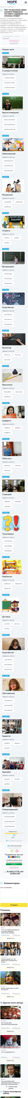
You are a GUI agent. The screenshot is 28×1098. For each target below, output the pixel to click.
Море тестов (3, 6)
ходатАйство (8, 314)
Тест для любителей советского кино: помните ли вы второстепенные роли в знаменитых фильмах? (10, 1083)
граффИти (18, 427)
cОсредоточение (9, 82)
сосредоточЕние (9, 77)
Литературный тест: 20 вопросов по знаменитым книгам (9, 960)
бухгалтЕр (7, 359)
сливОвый (7, 506)
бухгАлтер (18, 355)
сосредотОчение (9, 87)
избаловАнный (8, 170)
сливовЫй (18, 501)
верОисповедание (9, 129)
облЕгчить (7, 465)
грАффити (7, 427)
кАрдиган (17, 743)
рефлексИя (18, 583)
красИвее (7, 784)
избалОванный (8, 165)
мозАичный (19, 202)
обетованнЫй (8, 705)
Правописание (10, 6)
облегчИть (18, 465)
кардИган (7, 743)
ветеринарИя (8, 273)
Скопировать (14, 864)
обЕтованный (8, 700)
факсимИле (7, 392)
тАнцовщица (8, 550)
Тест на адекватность (8, 1052)
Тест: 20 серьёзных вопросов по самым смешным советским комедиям (10, 931)
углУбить (16, 238)
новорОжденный (9, 826)
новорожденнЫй (9, 816)
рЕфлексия (7, 588)
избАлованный (8, 161)
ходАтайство (8, 319)
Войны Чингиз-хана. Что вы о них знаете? (10, 988)
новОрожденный (9, 821)
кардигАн (7, 748)
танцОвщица (8, 541)
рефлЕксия (7, 583)
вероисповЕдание (9, 124)
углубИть (7, 242)
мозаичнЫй (7, 202)
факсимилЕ (19, 392)
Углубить (6, 238)
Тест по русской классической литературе (9, 1023)
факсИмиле (7, 396)
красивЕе (17, 779)
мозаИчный (7, 206)
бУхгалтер (7, 355)
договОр (7, 624)
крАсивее (7, 779)
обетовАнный (8, 710)
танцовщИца (8, 546)
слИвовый (7, 501)
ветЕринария (8, 283)
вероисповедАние (9, 119)
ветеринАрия (8, 278)
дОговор (17, 624)
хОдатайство (8, 324)
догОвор (7, 628)
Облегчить (7, 470)
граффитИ (7, 432)
